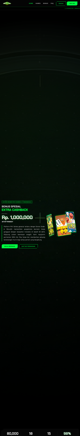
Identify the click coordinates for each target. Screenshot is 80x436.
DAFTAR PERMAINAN (28, 246)
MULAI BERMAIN (9, 246)
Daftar (72, 3)
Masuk (61, 3)
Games (38, 3)
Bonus (45, 3)
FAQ (52, 3)
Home (31, 3)
